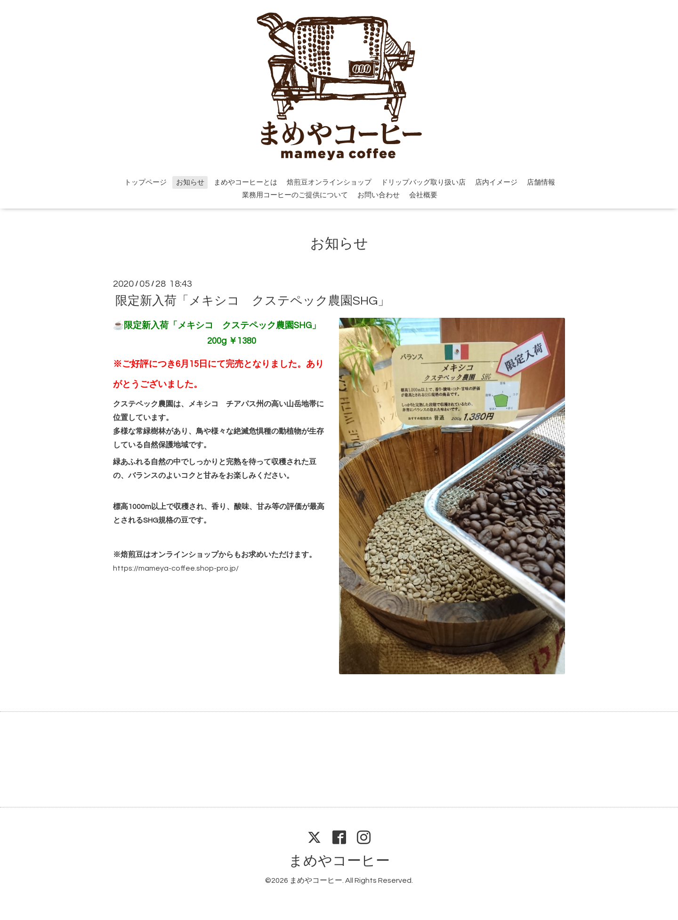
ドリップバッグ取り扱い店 (423, 182)
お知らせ (190, 182)
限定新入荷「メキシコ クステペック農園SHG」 (252, 300)
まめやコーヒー (339, 861)
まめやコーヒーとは (245, 182)
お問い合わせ (378, 195)
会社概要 (423, 195)
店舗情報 (541, 182)
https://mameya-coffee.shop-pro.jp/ (176, 568)
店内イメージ (496, 182)
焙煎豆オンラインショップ (329, 182)
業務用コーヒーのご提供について (295, 195)
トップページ (145, 182)
